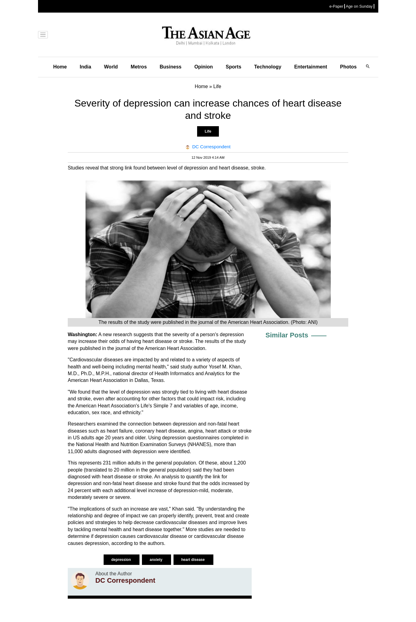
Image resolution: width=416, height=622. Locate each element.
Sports (233, 66)
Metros (139, 66)
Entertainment (310, 66)
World (111, 66)
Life (208, 131)
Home (60, 66)
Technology (267, 66)
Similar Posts (286, 335)
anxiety (156, 560)
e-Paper (336, 6)
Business (170, 66)
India (85, 66)
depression (121, 560)
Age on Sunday (359, 6)
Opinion (203, 66)
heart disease (193, 560)
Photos (348, 66)
